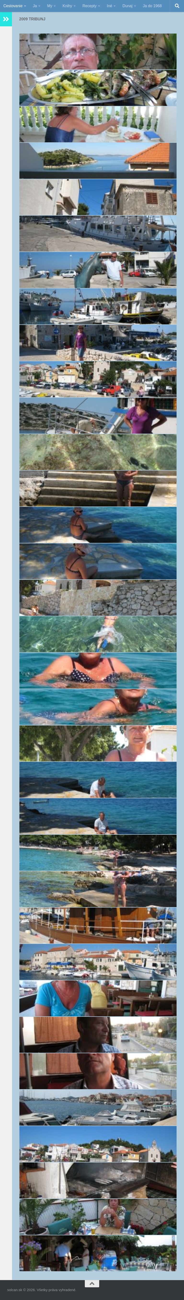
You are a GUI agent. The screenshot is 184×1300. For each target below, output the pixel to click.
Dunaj (127, 6)
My (49, 6)
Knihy (67, 6)
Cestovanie (13, 6)
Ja (35, 6)
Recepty (89, 6)
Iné (109, 6)
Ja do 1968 (152, 6)
